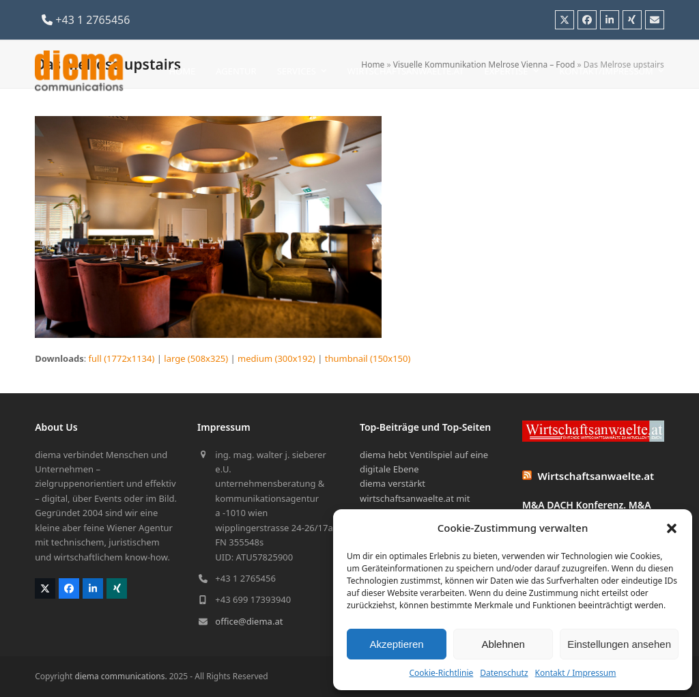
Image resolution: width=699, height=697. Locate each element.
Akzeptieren (396, 644)
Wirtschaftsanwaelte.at (596, 476)
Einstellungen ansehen (619, 644)
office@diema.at (249, 621)
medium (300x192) (276, 358)
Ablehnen (502, 644)
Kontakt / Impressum (575, 673)
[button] (672, 528)
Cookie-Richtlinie (441, 673)
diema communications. (121, 676)
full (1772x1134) (122, 358)
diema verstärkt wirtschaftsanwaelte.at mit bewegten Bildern (415, 498)
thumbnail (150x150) (368, 358)
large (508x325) (196, 358)
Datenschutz (504, 673)
